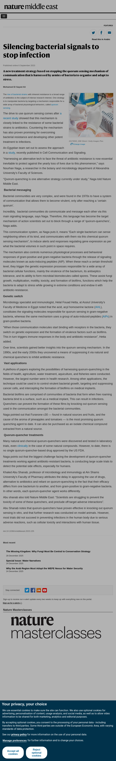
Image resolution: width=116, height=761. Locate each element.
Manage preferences (15, 740)
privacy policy (19, 734)
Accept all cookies (13, 752)
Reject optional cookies (36, 752)
